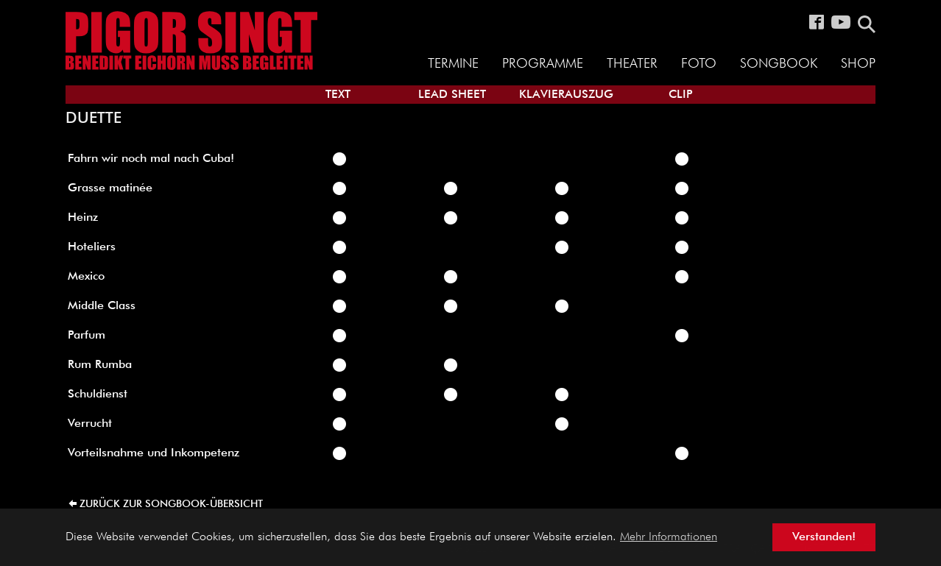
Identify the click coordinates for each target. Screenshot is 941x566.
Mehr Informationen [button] (668, 537)
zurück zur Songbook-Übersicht (171, 504)
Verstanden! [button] (824, 537)
